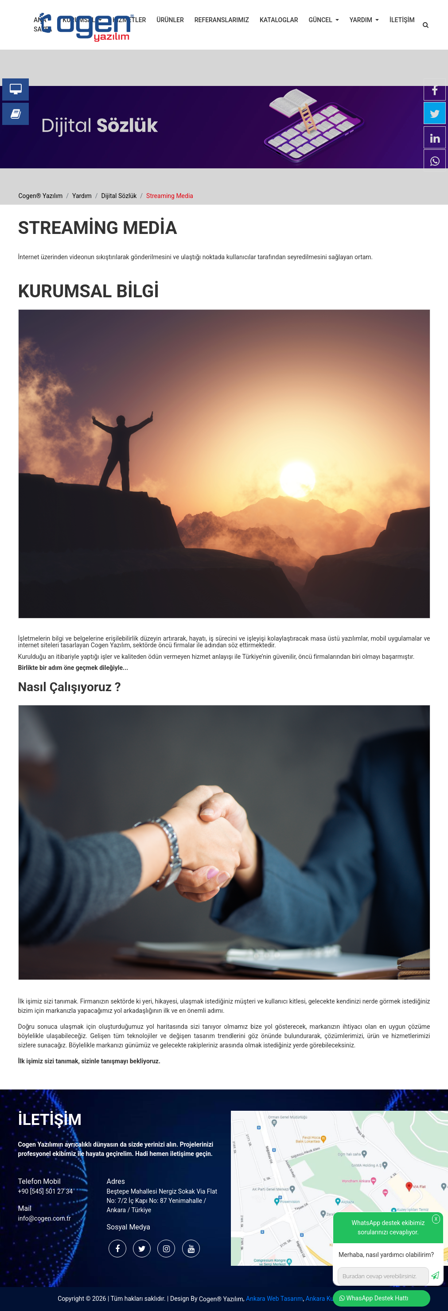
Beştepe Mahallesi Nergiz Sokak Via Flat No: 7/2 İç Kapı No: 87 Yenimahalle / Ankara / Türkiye (162, 1201)
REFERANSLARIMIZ (222, 19)
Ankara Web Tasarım (274, 1298)
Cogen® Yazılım (221, 1299)
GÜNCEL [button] (321, 19)
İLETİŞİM (402, 19)
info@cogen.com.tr (44, 1218)
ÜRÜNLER (169, 19)
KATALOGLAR (279, 19)
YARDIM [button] (362, 19)
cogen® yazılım (41, 195)
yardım (82, 195)
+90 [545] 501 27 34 (45, 1191)
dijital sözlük (119, 195)
